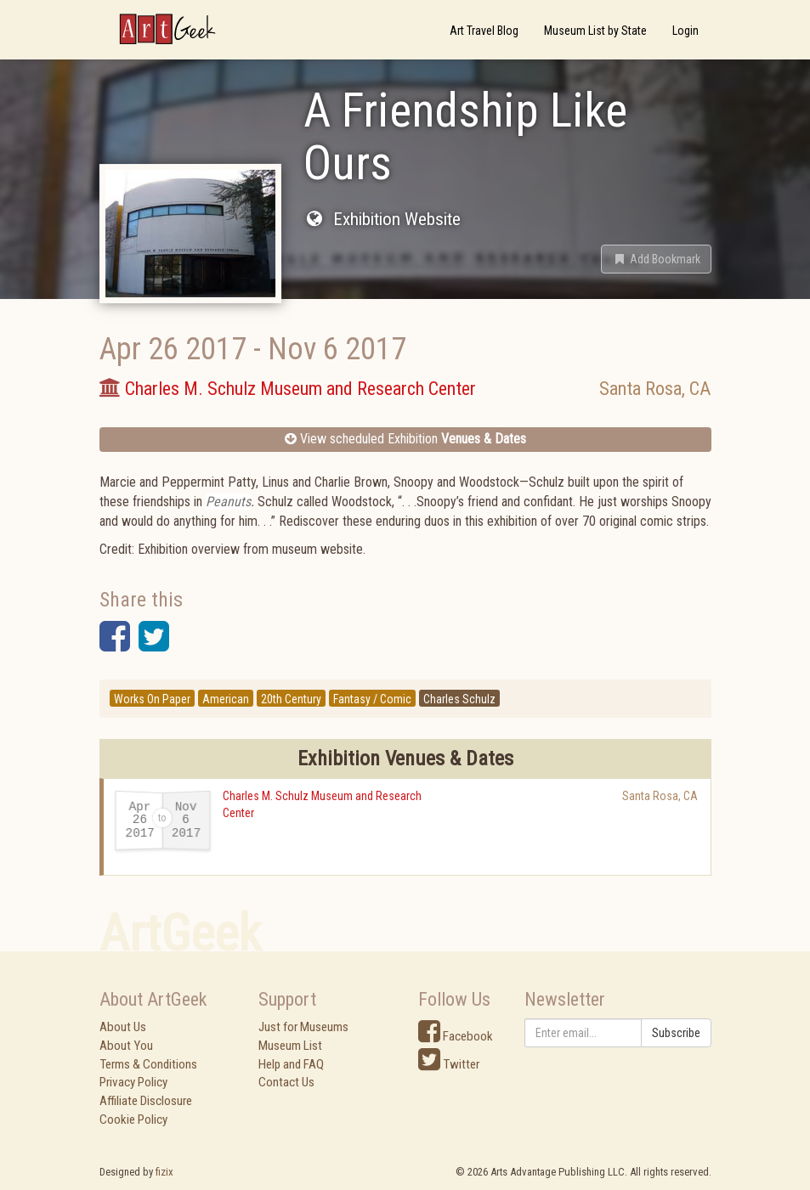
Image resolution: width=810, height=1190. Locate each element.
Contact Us (286, 1082)
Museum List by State (595, 30)
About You (126, 1045)
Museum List (290, 1045)
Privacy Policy (133, 1082)
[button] (656, 259)
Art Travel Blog (484, 30)
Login (685, 30)
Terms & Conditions (148, 1064)
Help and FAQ (291, 1064)
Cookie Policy (133, 1119)
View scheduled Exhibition (405, 439)
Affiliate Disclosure (145, 1100)
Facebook (455, 1036)
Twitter (448, 1064)
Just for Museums (303, 1027)
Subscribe (676, 1033)
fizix (164, 1171)
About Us (122, 1027)
